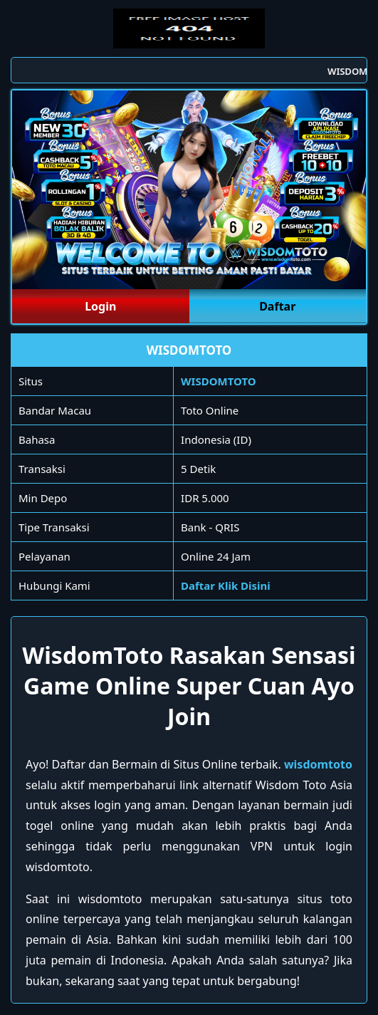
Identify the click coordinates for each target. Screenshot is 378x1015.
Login (100, 306)
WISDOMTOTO (218, 381)
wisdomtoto (318, 764)
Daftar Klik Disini (226, 585)
